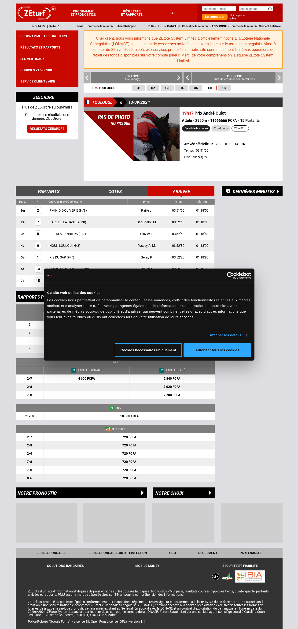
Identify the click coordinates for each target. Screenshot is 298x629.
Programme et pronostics (83, 12)
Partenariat (250, 553)
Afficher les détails (225, 335)
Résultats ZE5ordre (47, 129)
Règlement (207, 553)
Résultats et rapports (132, 12)
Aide (174, 13)
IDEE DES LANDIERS (63, 234)
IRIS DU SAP (57, 257)
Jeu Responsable (51, 553)
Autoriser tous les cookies (217, 350)
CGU (172, 553)
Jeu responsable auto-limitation (118, 553)
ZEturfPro (240, 128)
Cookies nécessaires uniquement (148, 350)
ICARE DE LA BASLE (63, 222)
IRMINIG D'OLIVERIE (63, 210)
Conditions (221, 128)
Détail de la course (196, 128)
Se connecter (214, 17)
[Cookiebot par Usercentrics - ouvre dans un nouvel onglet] (230, 275)
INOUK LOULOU (60, 245)
